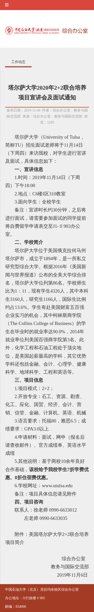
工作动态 (18, 62)
